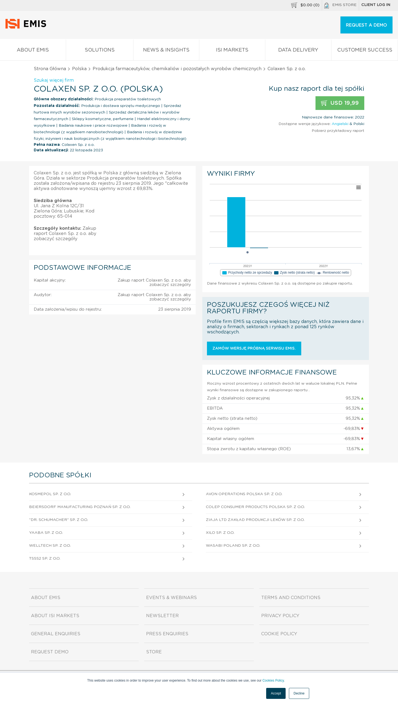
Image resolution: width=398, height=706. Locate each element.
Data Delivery (298, 51)
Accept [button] (276, 693)
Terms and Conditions (290, 598)
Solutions (100, 51)
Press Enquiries (167, 634)
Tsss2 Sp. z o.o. (44, 558)
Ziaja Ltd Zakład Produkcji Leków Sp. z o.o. (255, 520)
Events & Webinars (171, 598)
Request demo (50, 652)
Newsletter (162, 616)
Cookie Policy (279, 634)
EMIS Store (340, 5)
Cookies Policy (273, 680)
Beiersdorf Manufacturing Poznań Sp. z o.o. (79, 507)
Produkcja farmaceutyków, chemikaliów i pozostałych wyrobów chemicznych (177, 69)
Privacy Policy (280, 616)
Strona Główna (50, 69)
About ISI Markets (55, 616)
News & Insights (166, 51)
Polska (79, 69)
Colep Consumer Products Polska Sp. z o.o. (255, 507)
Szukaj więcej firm (54, 80)
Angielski (340, 124)
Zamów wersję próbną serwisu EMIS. (254, 348)
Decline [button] (299, 693)
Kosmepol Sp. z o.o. (50, 494)
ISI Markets (232, 51)
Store (154, 652)
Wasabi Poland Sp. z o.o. (233, 546)
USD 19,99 (340, 103)
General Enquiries (55, 634)
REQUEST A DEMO (366, 25)
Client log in (375, 5)
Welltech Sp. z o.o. (50, 546)
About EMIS (32, 51)
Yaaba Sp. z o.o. (46, 533)
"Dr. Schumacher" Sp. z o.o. (58, 520)
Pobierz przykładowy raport (338, 131)
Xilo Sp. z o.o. (220, 533)
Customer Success (364, 51)
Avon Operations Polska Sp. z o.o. (244, 494)
